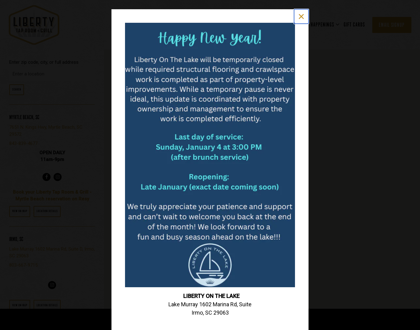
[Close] (301, 16)
